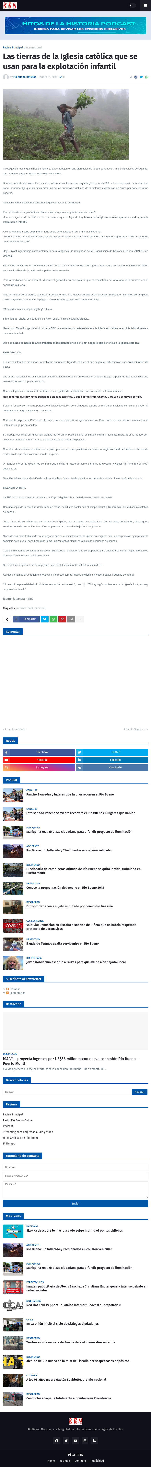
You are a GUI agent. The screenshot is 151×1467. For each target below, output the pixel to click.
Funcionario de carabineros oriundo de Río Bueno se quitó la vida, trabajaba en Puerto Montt (83, 871)
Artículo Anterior (15, 729)
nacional (40, 608)
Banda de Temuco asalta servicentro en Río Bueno (62, 943)
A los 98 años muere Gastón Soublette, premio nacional (66, 1379)
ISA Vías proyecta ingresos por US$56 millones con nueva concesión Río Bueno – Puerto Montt (71, 1061)
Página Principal (13, 47)
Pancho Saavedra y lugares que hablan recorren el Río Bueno (70, 794)
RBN (80, 1454)
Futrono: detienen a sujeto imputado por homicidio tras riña (69, 906)
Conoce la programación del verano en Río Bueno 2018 (65, 887)
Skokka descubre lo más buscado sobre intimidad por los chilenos (74, 1230)
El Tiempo (9, 1143)
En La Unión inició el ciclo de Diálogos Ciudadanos (62, 1324)
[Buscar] (75, 1092)
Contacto (80, 1460)
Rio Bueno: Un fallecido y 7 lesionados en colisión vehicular (69, 850)
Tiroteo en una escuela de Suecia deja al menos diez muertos (70, 1342)
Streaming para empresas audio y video (28, 1132)
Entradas (13, 989)
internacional (33, 47)
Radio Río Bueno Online (18, 1120)
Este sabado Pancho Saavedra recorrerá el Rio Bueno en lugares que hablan (80, 813)
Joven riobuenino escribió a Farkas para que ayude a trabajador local (76, 962)
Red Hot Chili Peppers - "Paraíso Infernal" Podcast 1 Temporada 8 (73, 1305)
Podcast (8, 1126)
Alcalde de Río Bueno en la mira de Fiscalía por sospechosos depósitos (77, 1361)
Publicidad (97, 1460)
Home (51, 1460)
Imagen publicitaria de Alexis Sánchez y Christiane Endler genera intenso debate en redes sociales (86, 1288)
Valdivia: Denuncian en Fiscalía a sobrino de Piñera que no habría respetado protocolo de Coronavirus (81, 927)
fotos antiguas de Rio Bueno (21, 1138)
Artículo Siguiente (135, 729)
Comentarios (15, 993)
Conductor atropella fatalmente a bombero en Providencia (68, 1398)
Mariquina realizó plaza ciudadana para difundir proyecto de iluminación (79, 832)
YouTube (65, 1460)
